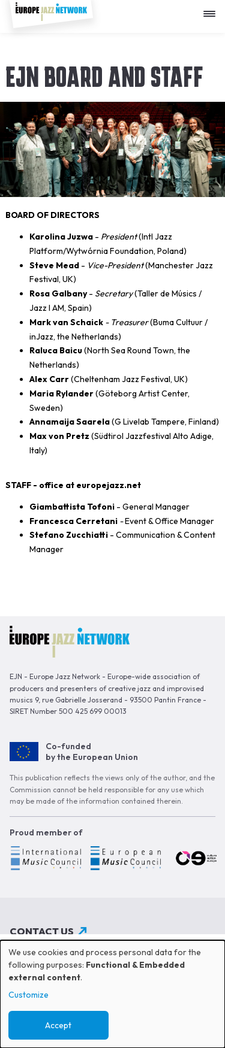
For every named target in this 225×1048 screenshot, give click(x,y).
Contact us (42, 931)
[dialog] (112, 994)
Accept (58, 1025)
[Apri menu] (212, 9)
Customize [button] (28, 994)
